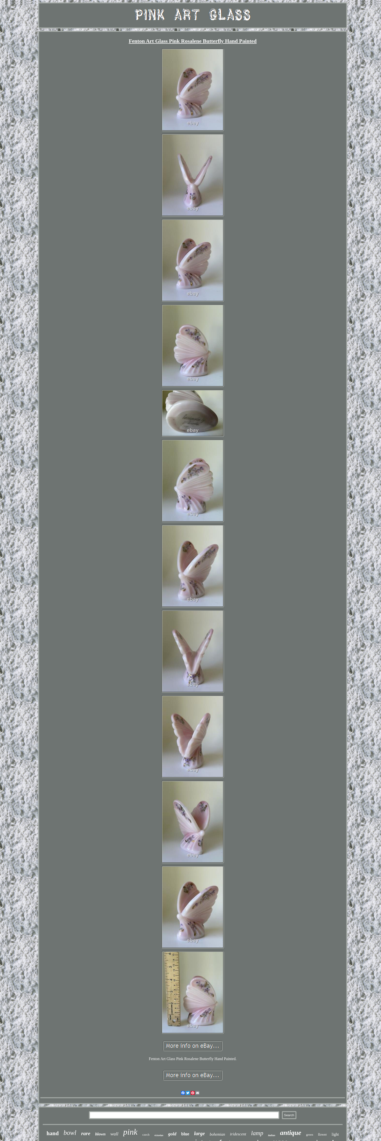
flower (322, 1134)
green (309, 1134)
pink (130, 1131)
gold (172, 1133)
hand (53, 1133)
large (199, 1133)
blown (100, 1134)
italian (271, 1135)
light (335, 1134)
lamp (257, 1133)
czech (146, 1134)
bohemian (217, 1134)
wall (114, 1133)
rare (85, 1133)
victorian (158, 1135)
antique (290, 1132)
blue (185, 1134)
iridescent (238, 1134)
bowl (69, 1132)
